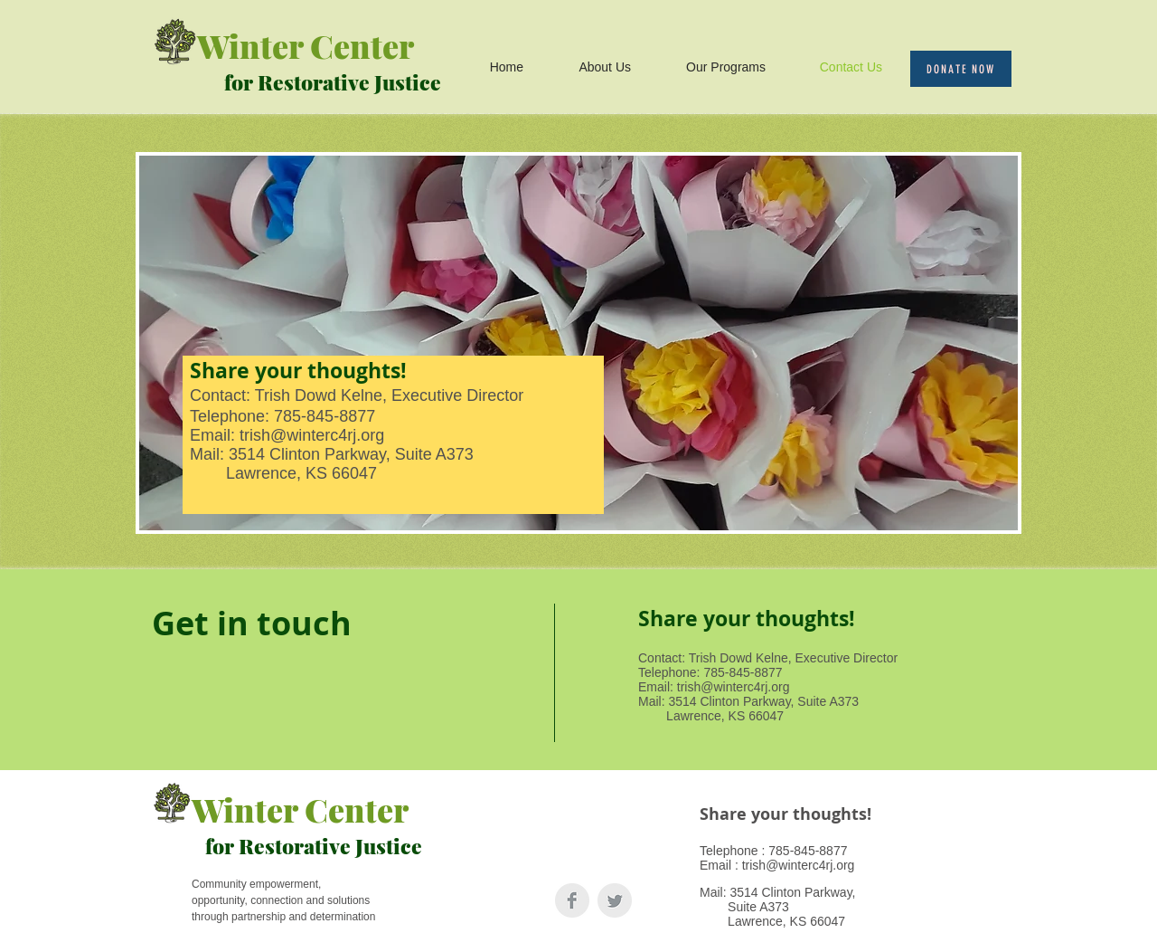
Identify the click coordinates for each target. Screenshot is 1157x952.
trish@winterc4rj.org (312, 435)
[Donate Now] (960, 69)
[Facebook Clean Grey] (572, 900)
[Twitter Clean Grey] (614, 900)
